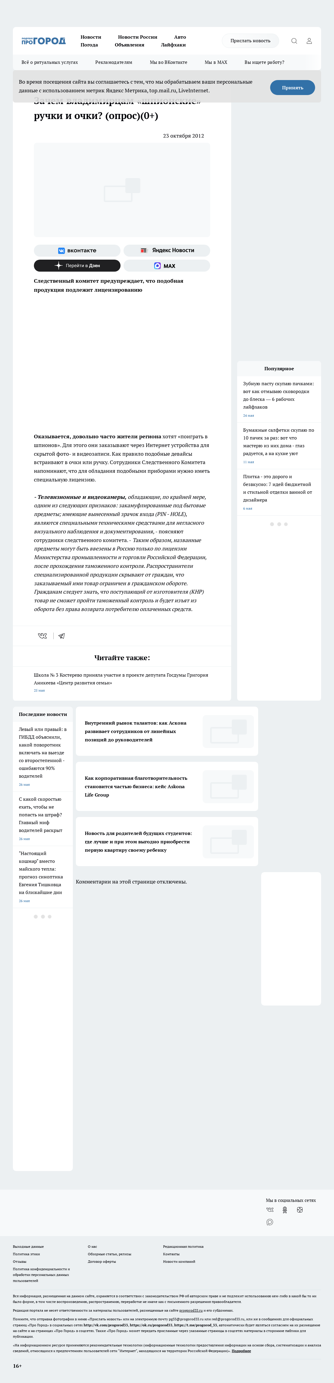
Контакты (171, 1254)
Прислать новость (250, 40)
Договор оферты (102, 1261)
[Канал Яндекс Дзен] (77, 266)
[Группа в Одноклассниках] (284, 1210)
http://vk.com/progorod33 (106, 1325)
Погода (89, 45)
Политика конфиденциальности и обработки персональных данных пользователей (41, 1275)
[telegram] (64, 636)
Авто (180, 37)
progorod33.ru (191, 1310)
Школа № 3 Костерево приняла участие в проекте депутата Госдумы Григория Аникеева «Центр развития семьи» (122, 683)
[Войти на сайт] (309, 41)
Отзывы (19, 1261)
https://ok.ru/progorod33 (151, 1325)
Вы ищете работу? (264, 62)
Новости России (137, 37)
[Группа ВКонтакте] (77, 251)
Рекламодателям (113, 62)
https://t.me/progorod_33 (195, 1325)
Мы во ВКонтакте (169, 62)
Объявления (129, 45)
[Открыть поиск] (294, 41)
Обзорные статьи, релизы (109, 1254)
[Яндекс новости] (167, 251)
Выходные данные (28, 1246)
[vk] (43, 636)
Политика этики (26, 1254)
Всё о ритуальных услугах (50, 62)
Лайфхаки (173, 45)
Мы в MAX (216, 62)
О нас (92, 1246)
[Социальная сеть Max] (167, 266)
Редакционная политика (183, 1246)
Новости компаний (179, 1261)
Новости (91, 37)
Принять (292, 88)
